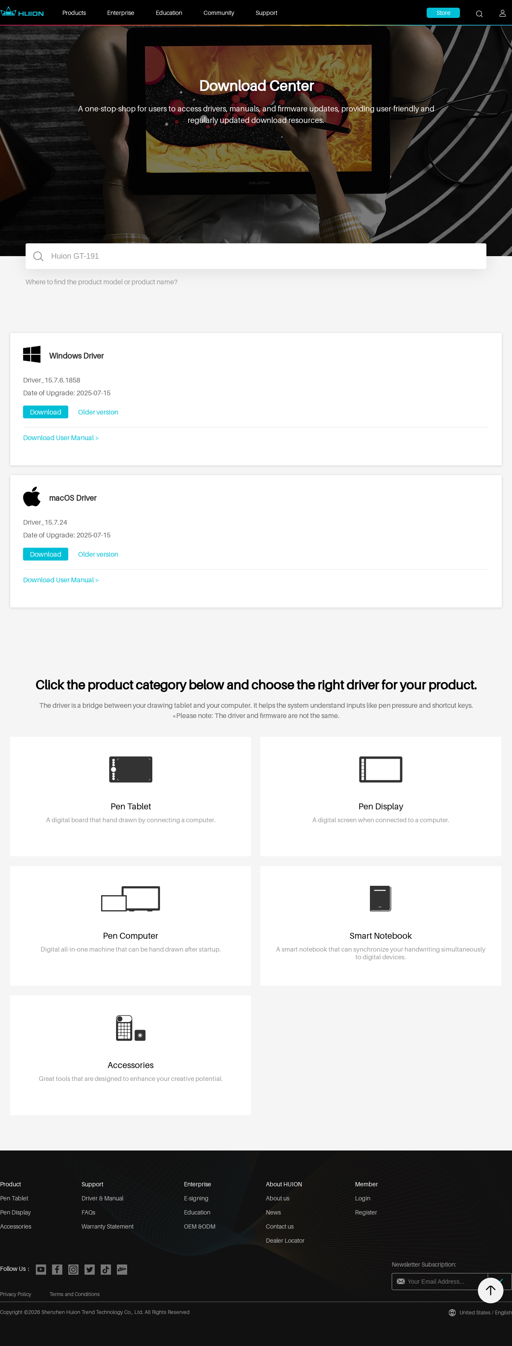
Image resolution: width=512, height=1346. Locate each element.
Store (443, 12)
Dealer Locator (285, 1240)
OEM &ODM (199, 1226)
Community (219, 12)
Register (366, 1212)
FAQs (88, 1212)
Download (45, 412)
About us (277, 1198)
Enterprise (120, 12)
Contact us (280, 1226)
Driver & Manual (102, 1198)
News (273, 1212)
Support (266, 12)
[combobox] (256, 256)
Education (169, 12)
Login (362, 1198)
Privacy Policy (15, 1294)
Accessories (15, 1226)
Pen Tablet (14, 1198)
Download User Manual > (61, 437)
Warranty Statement (107, 1226)
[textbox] (256, 256)
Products (74, 12)
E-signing (196, 1198)
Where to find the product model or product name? (101, 281)
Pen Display (15, 1212)
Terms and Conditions (74, 1294)
